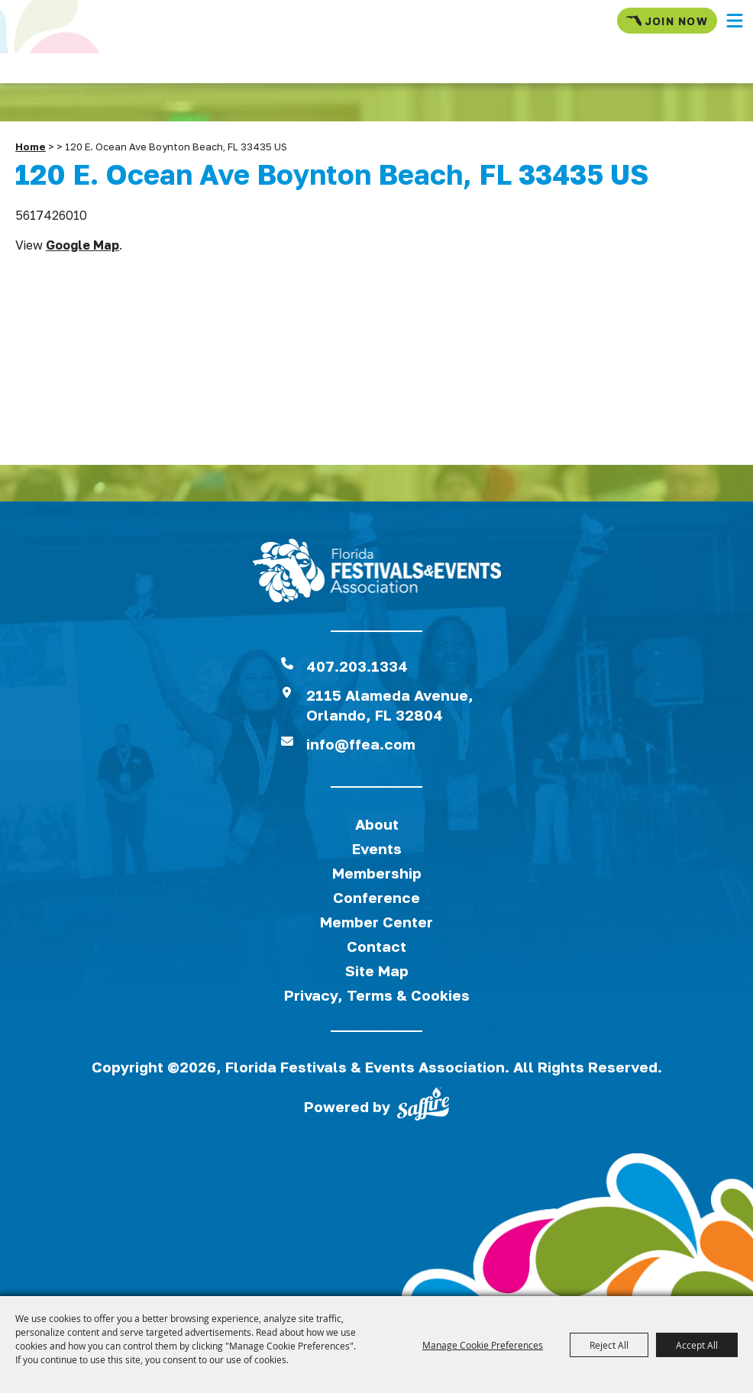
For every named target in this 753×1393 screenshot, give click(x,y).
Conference (376, 897)
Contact (376, 946)
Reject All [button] (609, 1345)
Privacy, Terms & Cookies (377, 995)
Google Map (82, 245)
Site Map (377, 970)
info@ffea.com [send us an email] (360, 744)
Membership (377, 873)
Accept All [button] (697, 1345)
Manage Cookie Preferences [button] (482, 1345)
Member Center (376, 921)
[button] (735, 21)
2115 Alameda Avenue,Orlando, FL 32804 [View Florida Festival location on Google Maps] (389, 705)
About (377, 824)
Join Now (667, 20)
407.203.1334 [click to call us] (357, 666)
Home (30, 146)
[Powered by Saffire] (423, 1107)
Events (377, 848)
